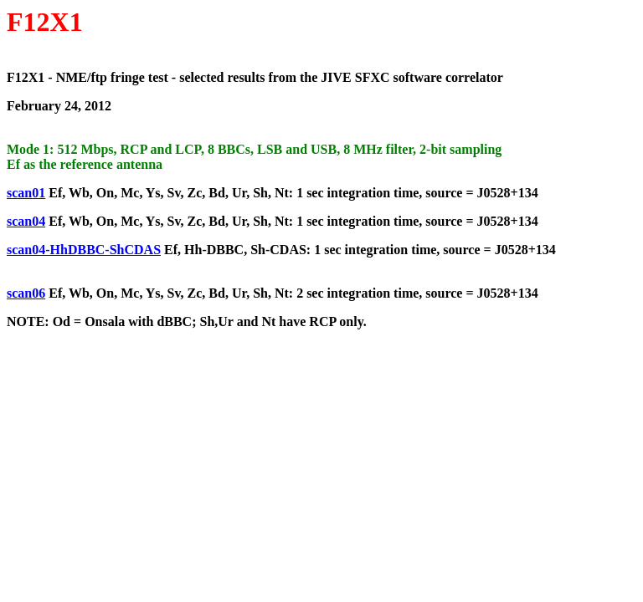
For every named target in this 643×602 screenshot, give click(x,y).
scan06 (26, 293)
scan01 (26, 193)
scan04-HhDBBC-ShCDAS (84, 249)
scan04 (26, 221)
